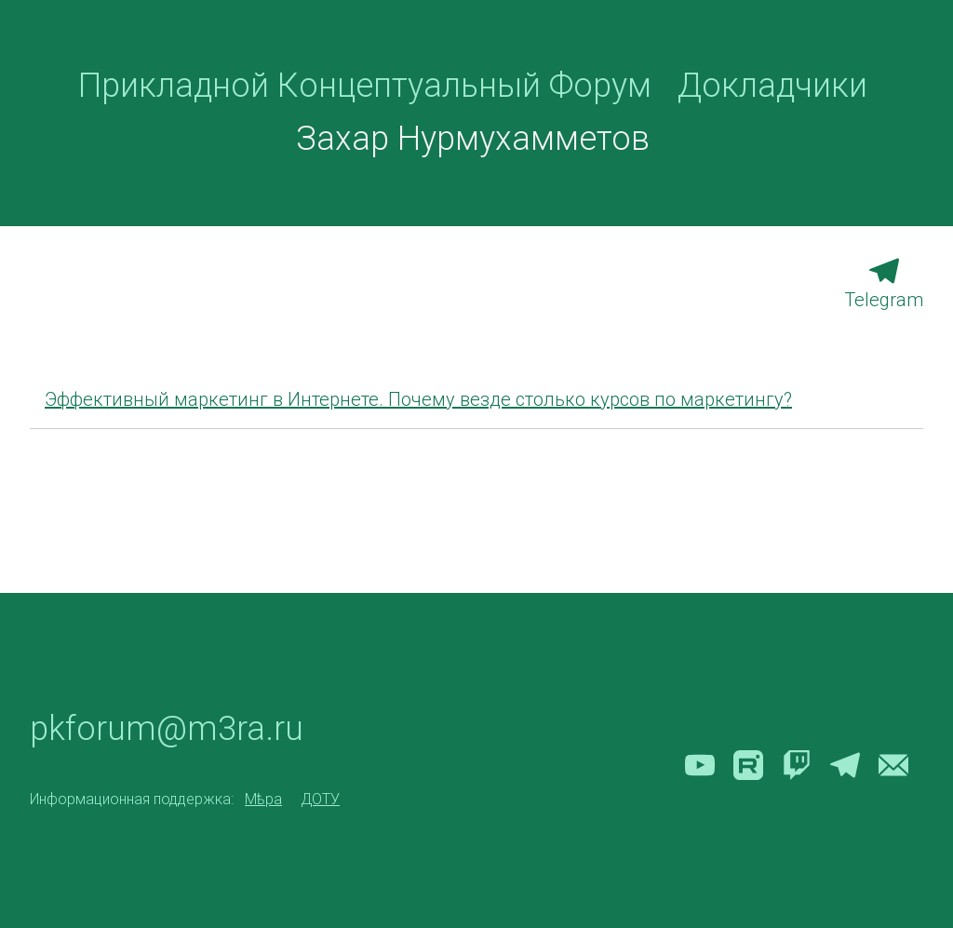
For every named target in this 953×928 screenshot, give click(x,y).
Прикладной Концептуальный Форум (364, 85)
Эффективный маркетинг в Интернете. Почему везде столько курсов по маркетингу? (418, 399)
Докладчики (772, 85)
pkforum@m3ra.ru (166, 728)
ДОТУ (320, 799)
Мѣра (263, 799)
